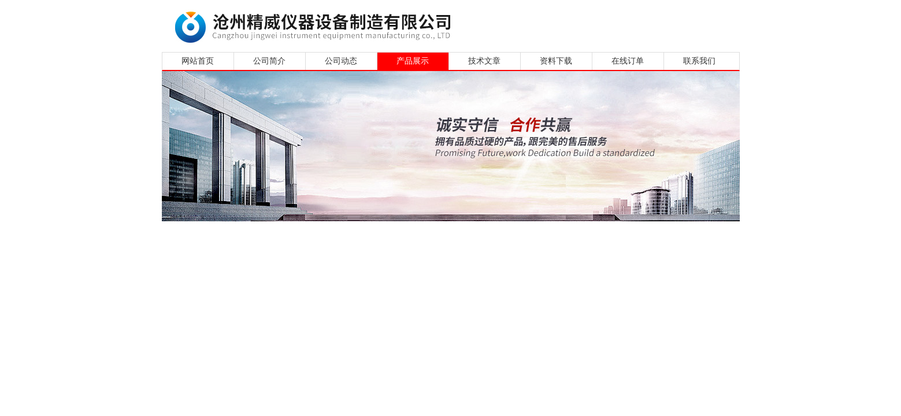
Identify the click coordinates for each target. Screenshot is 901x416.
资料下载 (556, 61)
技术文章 (484, 61)
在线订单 (627, 61)
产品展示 (412, 61)
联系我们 (699, 61)
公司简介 (269, 61)
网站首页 (197, 61)
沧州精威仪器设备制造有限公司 (316, 24)
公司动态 (341, 61)
